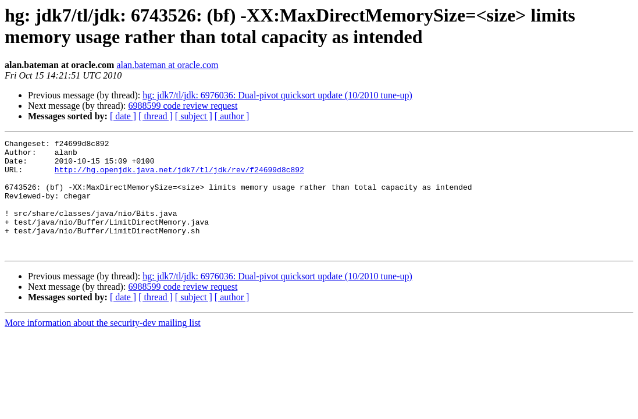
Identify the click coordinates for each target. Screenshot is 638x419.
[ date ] (123, 116)
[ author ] (232, 116)
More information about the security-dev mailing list (103, 345)
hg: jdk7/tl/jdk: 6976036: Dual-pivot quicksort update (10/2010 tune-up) (277, 95)
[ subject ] (193, 116)
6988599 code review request (182, 106)
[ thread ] (155, 116)
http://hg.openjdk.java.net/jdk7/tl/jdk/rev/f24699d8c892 (179, 176)
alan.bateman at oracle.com (167, 65)
